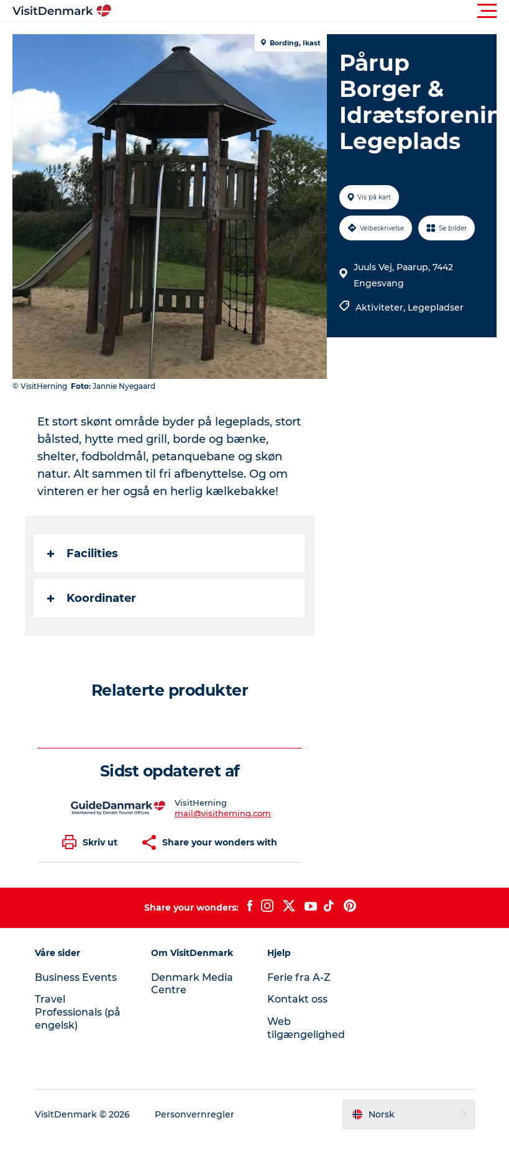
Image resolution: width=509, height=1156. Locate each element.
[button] (310, 11)
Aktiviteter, (381, 307)
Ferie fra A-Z (299, 977)
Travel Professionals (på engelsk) (78, 1012)
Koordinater (91, 598)
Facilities (82, 553)
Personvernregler (194, 1114)
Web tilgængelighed (306, 1028)
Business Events (76, 977)
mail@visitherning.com (223, 813)
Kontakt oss (297, 999)
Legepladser (436, 307)
